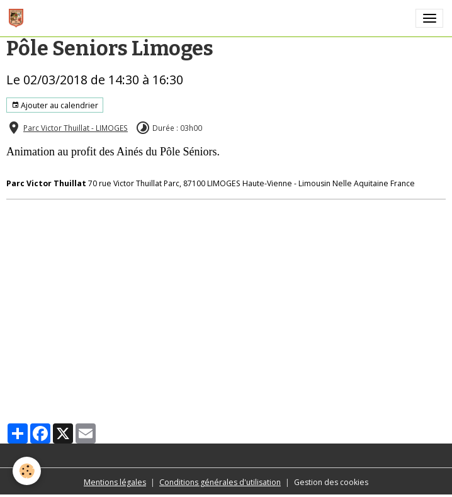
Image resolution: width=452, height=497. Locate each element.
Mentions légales (115, 482)
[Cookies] (27, 471)
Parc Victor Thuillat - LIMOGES (75, 128)
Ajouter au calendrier (54, 105)
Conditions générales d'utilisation (220, 482)
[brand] (18, 18)
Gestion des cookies (331, 482)
